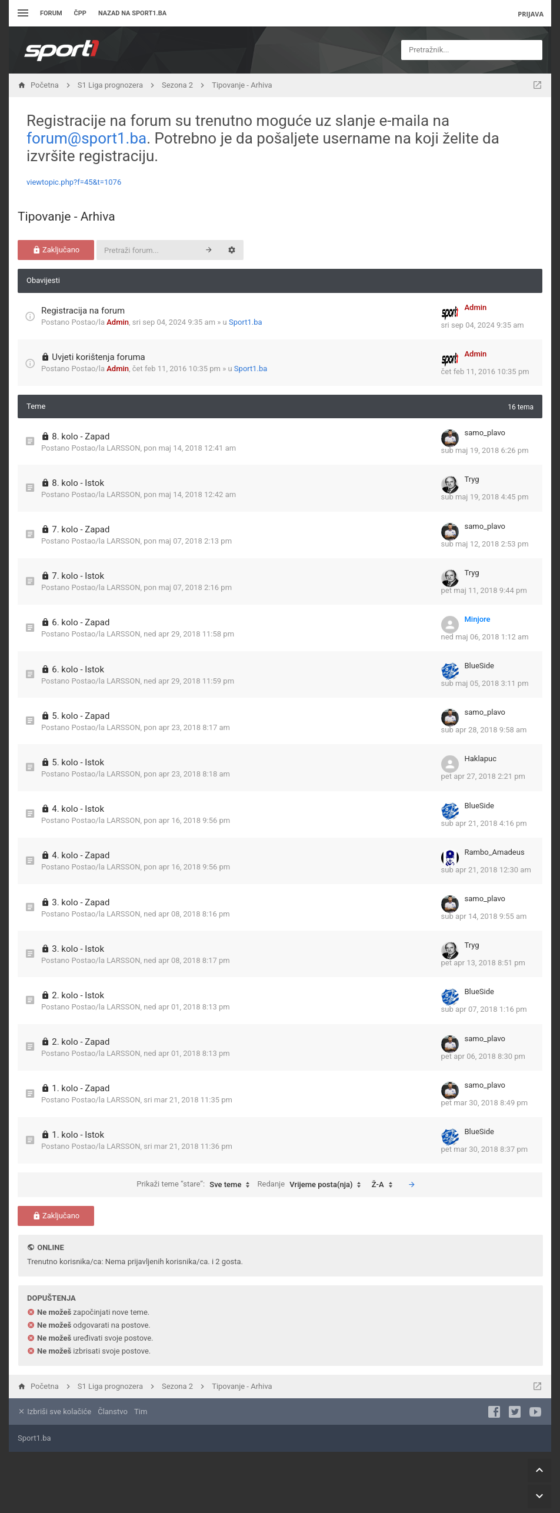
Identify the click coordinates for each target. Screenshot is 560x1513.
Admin (117, 322)
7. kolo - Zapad (80, 529)
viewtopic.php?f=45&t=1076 (73, 182)
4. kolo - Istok (78, 809)
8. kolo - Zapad (80, 436)
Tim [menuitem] (140, 1411)
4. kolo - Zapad (80, 855)
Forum (51, 13)
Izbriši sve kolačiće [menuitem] (54, 1411)
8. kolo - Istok (78, 483)
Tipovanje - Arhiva (66, 216)
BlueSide (479, 665)
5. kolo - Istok (78, 762)
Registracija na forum (83, 310)
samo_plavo (485, 432)
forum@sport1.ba (86, 138)
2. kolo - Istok (78, 995)
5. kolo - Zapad (80, 716)
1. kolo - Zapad (80, 1088)
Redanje (312, 1184)
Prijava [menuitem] (531, 13)
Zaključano (56, 249)
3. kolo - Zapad (80, 902)
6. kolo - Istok (78, 669)
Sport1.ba (245, 322)
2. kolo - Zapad (80, 1042)
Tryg (472, 479)
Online (50, 1247)
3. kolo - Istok (78, 949)
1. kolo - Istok (78, 1134)
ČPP (80, 13)
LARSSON (123, 448)
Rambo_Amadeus (495, 852)
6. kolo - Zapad (80, 622)
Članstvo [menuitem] (112, 1411)
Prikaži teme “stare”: (195, 1184)
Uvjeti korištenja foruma (98, 357)
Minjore (478, 619)
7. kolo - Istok (78, 576)
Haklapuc (480, 758)
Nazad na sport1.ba (132, 13)
